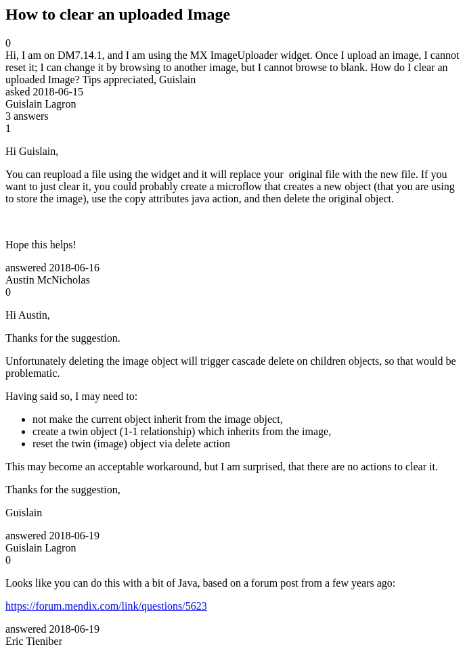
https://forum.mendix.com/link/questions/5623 (106, 606)
